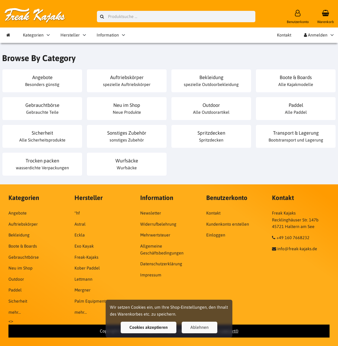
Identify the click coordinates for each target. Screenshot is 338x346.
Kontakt (284, 35)
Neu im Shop (20, 268)
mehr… (14, 312)
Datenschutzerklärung (161, 263)
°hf (77, 213)
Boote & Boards (22, 246)
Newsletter (150, 213)
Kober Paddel (87, 268)
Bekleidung (19, 235)
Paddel (15, 290)
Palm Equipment (90, 301)
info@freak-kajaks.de (297, 248)
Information (108, 35)
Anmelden (315, 35)
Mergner (82, 290)
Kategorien (33, 35)
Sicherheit (17, 301)
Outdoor (16, 279)
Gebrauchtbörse (23, 257)
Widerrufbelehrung (158, 224)
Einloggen (215, 235)
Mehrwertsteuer (155, 235)
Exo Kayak (84, 246)
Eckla (79, 235)
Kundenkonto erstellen (227, 224)
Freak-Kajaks (86, 257)
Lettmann (83, 279)
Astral (80, 224)
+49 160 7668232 (292, 237)
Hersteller (70, 35)
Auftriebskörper (23, 224)
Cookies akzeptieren (148, 327)
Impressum (150, 274)
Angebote (17, 213)
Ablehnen (199, 327)
